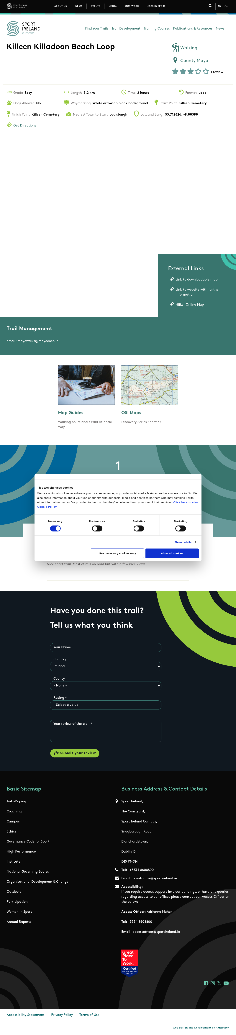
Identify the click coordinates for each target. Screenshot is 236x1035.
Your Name (62, 647)
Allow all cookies (172, 553)
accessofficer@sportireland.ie (156, 932)
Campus (13, 821)
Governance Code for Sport (28, 841)
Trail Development (126, 28)
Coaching (14, 811)
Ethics (11, 831)
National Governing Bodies (28, 872)
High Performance (21, 851)
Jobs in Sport (156, 6)
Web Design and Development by (201, 1027)
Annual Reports (19, 922)
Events (95, 6)
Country (59, 659)
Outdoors (14, 892)
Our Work (132, 6)
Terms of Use (89, 1015)
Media (113, 6)
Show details (183, 542)
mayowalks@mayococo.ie (37, 341)
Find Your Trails (96, 28)
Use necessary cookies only (117, 553)
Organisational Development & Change (37, 882)
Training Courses (157, 28)
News (78, 6)
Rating (58, 698)
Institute (13, 862)
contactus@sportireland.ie (155, 878)
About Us (60, 6)
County (59, 679)
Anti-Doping (16, 801)
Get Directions (24, 125)
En (219, 6)
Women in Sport (19, 912)
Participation (17, 902)
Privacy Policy (62, 1015)
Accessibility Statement (26, 1015)
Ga (226, 6)
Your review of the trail (71, 724)
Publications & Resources (192, 28)
